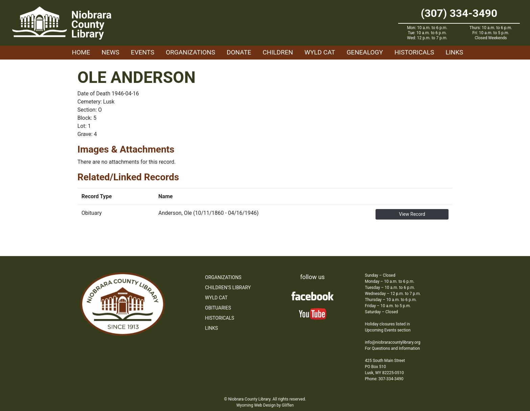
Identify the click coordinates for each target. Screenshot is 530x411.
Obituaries (218, 308)
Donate (238, 52)
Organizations (190, 52)
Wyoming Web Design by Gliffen (265, 405)
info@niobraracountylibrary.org (392, 342)
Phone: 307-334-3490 (384, 378)
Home (81, 52)
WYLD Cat (320, 52)
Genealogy (364, 52)
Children (278, 52)
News (111, 52)
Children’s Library (228, 287)
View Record (412, 214)
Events (142, 52)
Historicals (414, 52)
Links (454, 52)
